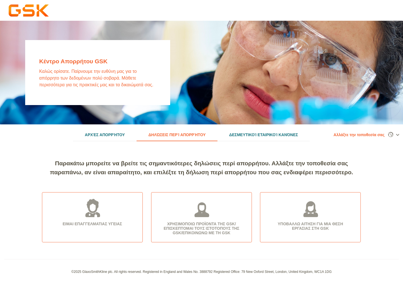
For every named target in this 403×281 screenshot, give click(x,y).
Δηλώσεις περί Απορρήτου (177, 135)
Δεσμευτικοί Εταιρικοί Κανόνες (263, 135)
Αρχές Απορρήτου (105, 135)
